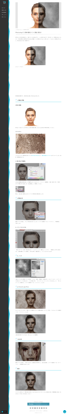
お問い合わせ (45, 410)
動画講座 (4, 12)
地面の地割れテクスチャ (46, 155)
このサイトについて (32, 410)
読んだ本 (4, 10)
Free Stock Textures (35, 155)
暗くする (4, 411)
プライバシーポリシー (39, 410)
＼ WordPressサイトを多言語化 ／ (38, 401)
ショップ (4, 14)
